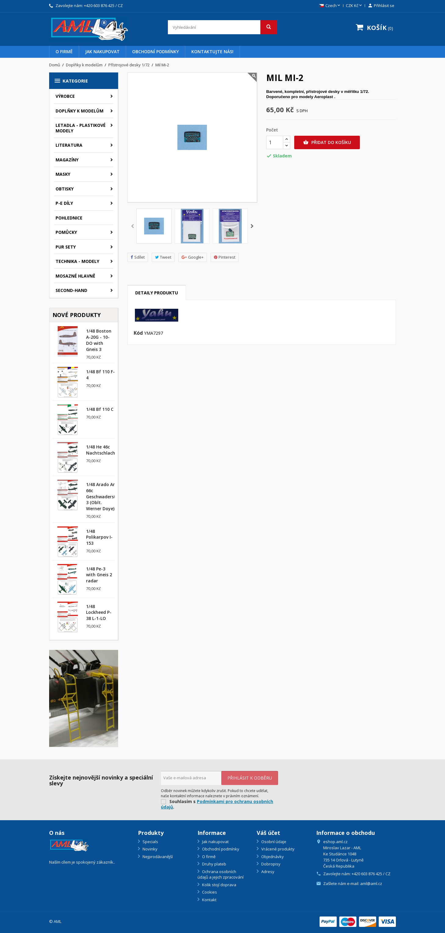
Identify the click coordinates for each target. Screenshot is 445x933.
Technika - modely (77, 261)
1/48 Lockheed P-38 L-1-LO (98, 612)
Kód (138, 333)
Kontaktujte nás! (212, 51)
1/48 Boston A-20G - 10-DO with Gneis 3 (98, 340)
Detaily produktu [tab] (156, 293)
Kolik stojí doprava (218, 884)
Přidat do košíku (327, 142)
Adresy (267, 871)
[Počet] (274, 142)
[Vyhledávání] (222, 27)
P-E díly (64, 203)
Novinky (149, 849)
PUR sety (66, 247)
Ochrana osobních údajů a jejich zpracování (220, 874)
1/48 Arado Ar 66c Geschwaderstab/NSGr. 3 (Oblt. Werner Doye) (110, 496)
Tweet (163, 257)
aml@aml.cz (371, 883)
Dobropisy (270, 864)
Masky (63, 174)
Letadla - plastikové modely (81, 128)
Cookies (209, 892)
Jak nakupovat (102, 51)
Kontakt (208, 899)
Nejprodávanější (157, 856)
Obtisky (65, 189)
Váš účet (268, 832)
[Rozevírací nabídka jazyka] (330, 6)
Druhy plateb (213, 864)
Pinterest (224, 257)
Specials (150, 841)
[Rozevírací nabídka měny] (354, 6)
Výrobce (65, 96)
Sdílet (138, 257)
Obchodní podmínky (155, 51)
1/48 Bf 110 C (100, 409)
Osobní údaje (273, 841)
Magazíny (67, 160)
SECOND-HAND (71, 290)
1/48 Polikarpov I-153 (99, 537)
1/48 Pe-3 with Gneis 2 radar (99, 575)
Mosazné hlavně (75, 276)
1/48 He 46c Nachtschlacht (101, 450)
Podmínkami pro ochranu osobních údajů (217, 804)
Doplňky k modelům (79, 111)
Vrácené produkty (277, 849)
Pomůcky (66, 232)
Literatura (69, 145)
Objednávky (272, 856)
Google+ (193, 257)
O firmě (64, 51)
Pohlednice (69, 218)
